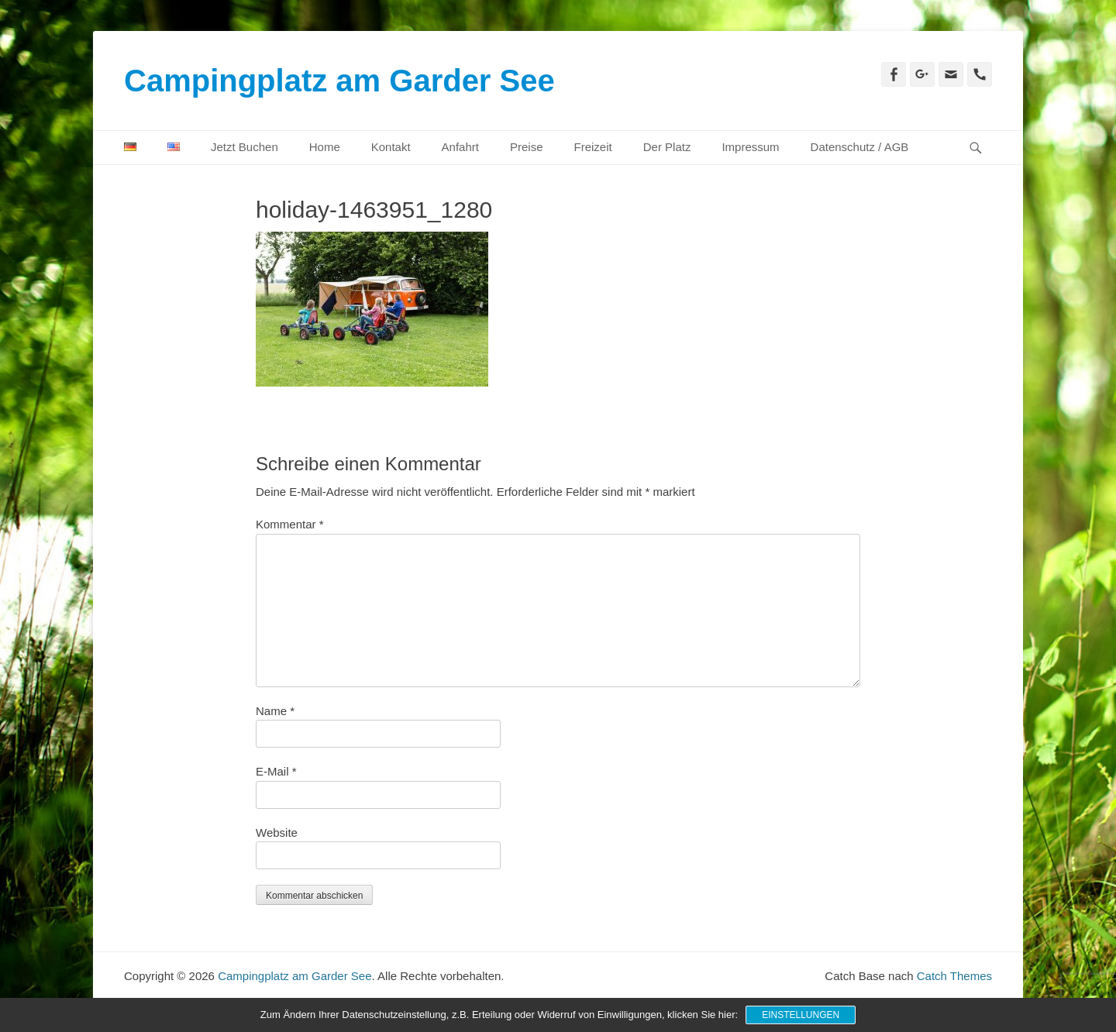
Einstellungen (800, 1015)
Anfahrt (460, 146)
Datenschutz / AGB (860, 146)
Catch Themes (954, 975)
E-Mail (276, 771)
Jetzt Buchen (244, 146)
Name (275, 710)
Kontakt (391, 146)
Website (277, 832)
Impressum (750, 146)
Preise (526, 146)
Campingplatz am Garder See (339, 81)
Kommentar (290, 524)
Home (324, 146)
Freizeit (593, 146)
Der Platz (667, 146)
